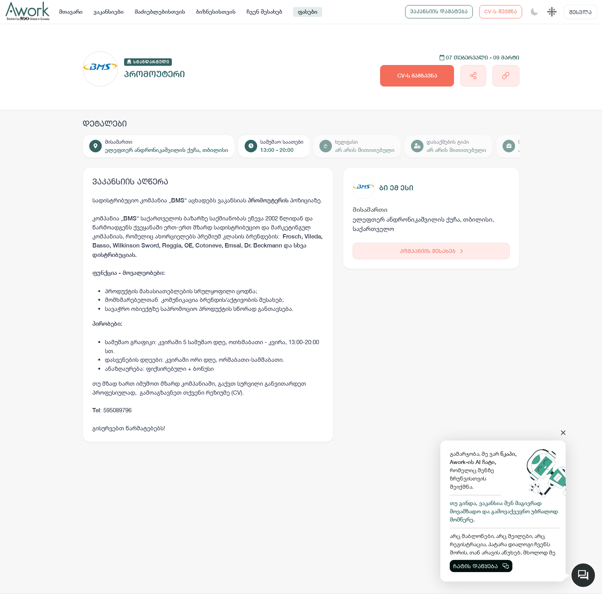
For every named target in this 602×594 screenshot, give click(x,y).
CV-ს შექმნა (500, 11)
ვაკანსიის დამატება (439, 11)
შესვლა (580, 12)
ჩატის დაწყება (481, 566)
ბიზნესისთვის (216, 12)
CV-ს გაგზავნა (417, 75)
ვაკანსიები (109, 12)
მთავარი (71, 12)
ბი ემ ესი (396, 188)
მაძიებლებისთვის (160, 12)
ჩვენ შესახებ (264, 12)
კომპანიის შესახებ (431, 250)
